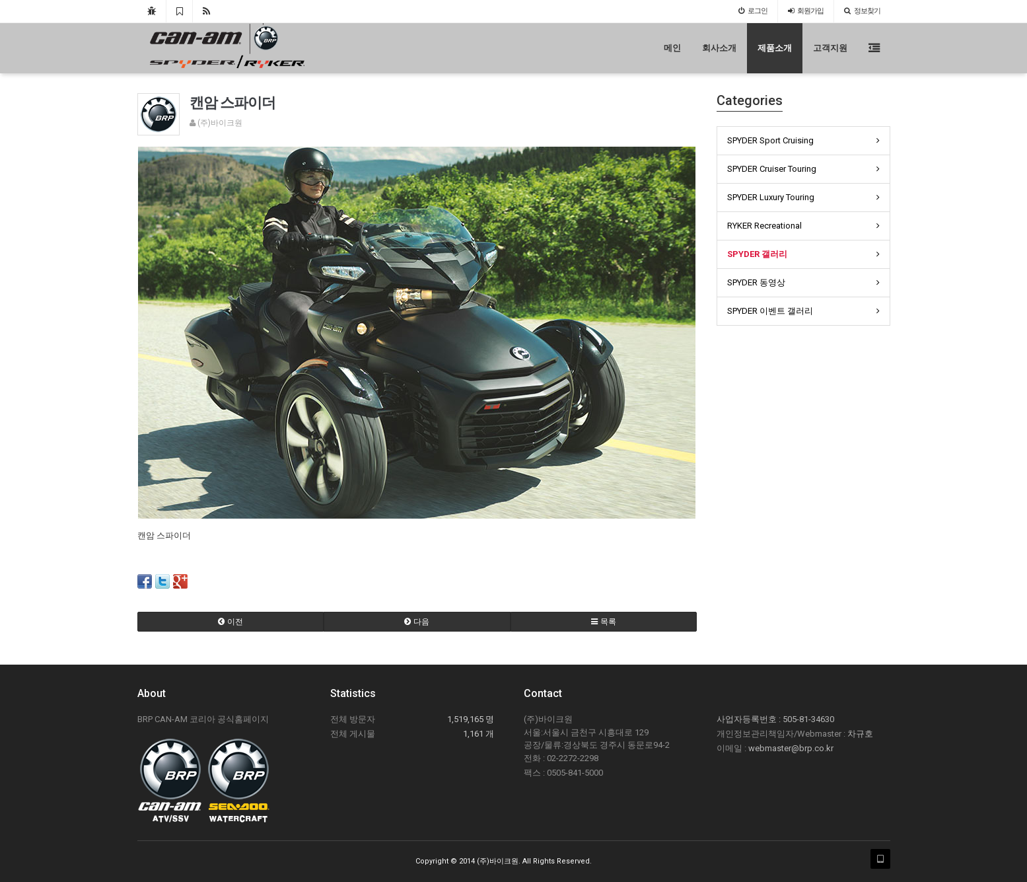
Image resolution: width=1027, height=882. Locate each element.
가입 (806, 11)
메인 (672, 48)
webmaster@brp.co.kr (790, 748)
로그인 (752, 11)
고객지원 (830, 48)
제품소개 (775, 48)
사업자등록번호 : (750, 719)
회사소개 (719, 48)
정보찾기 (862, 11)
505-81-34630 (808, 719)
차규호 (860, 734)
